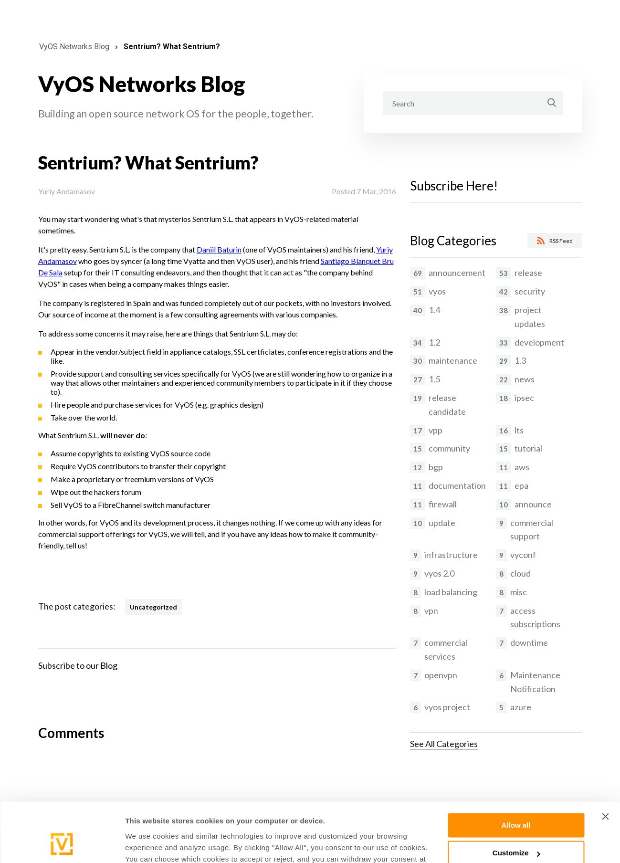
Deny (516, 828)
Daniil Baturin (219, 249)
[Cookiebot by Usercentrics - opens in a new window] (62, 844)
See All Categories (444, 743)
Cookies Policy (325, 818)
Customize (516, 800)
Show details (147, 844)
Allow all (516, 772)
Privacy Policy (395, 818)
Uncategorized (153, 607)
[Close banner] (605, 763)
